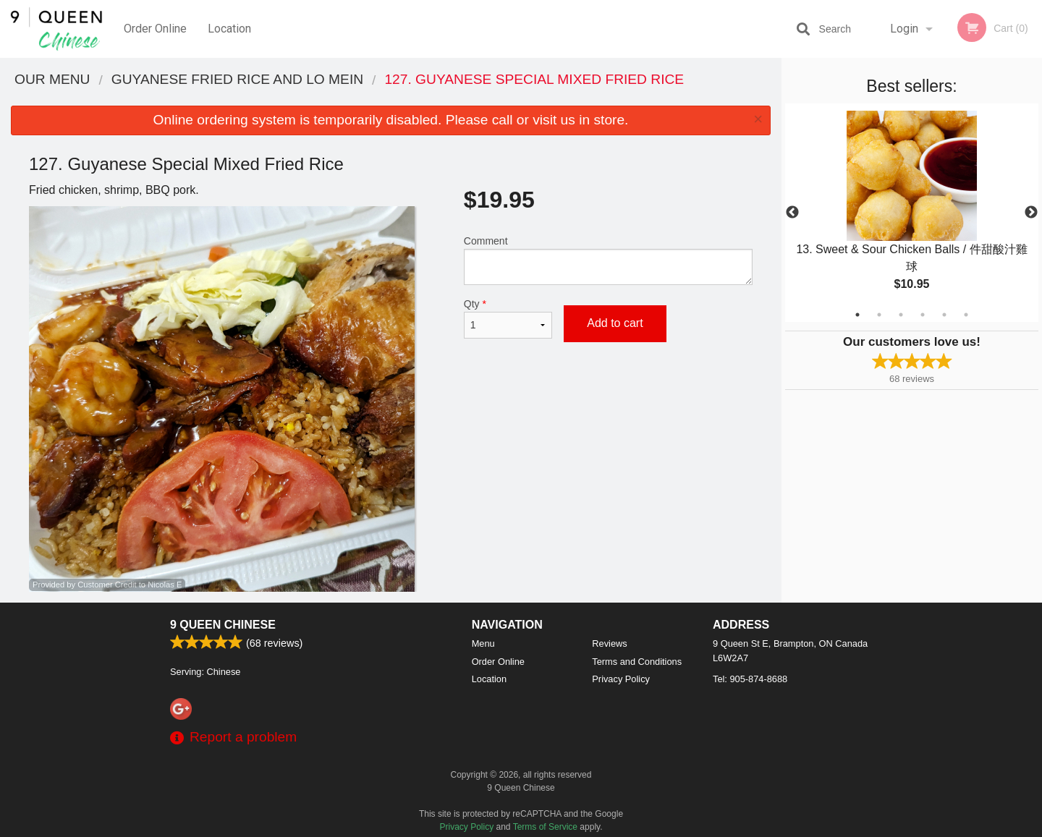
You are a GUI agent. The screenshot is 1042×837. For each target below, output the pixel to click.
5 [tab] (944, 314)
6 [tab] (966, 314)
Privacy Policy (621, 679)
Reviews (609, 643)
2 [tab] (879, 314)
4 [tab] (922, 314)
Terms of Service (545, 827)
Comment (608, 260)
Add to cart (615, 323)
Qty (508, 318)
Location (229, 28)
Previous (792, 212)
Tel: (750, 679)
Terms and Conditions (637, 661)
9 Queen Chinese (223, 625)
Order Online (155, 28)
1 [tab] (857, 314)
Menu (483, 643)
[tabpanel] (912, 212)
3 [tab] (901, 314)
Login (904, 28)
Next (1031, 212)
